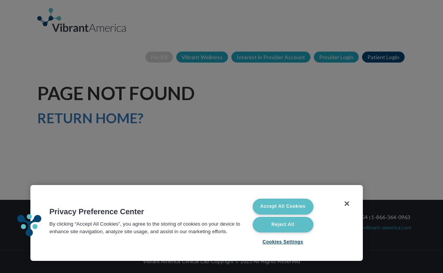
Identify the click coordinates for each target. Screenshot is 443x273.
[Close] (347, 203)
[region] (196, 223)
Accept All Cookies (282, 206)
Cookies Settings (283, 242)
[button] (29, 225)
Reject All (282, 224)
